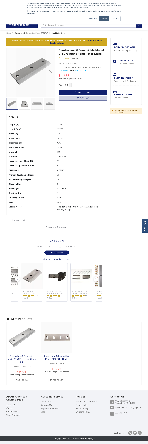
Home (8, 33)
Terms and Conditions (86, 401)
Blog (43, 411)
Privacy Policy (82, 405)
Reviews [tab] (15, 220)
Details (13, 117)
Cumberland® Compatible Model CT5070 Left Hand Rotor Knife (22, 359)
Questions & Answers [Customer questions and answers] (57, 227)
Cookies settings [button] (92, 18)
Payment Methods (50, 408)
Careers (9, 408)
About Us (10, 404)
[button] (11, 72)
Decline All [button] (115, 18)
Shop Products (13, 415)
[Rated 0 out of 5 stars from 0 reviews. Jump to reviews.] (68, 58)
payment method (124, 94)
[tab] (13, 117)
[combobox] (88, 25)
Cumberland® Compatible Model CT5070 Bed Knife (56, 357)
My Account (46, 401)
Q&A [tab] (24, 220)
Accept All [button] (104, 18)
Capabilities (12, 411)
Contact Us (126, 60)
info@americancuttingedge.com (128, 408)
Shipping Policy (83, 411)
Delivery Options (124, 47)
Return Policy (82, 408)
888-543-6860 (121, 413)
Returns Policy (123, 77)
